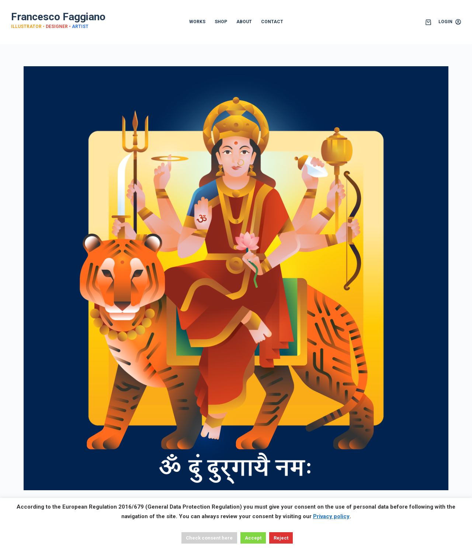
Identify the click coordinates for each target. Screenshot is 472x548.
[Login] (449, 22)
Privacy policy (331, 516)
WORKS (197, 21)
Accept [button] (253, 538)
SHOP (221, 21)
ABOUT (244, 21)
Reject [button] (281, 538)
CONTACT (272, 21)
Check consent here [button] (209, 538)
